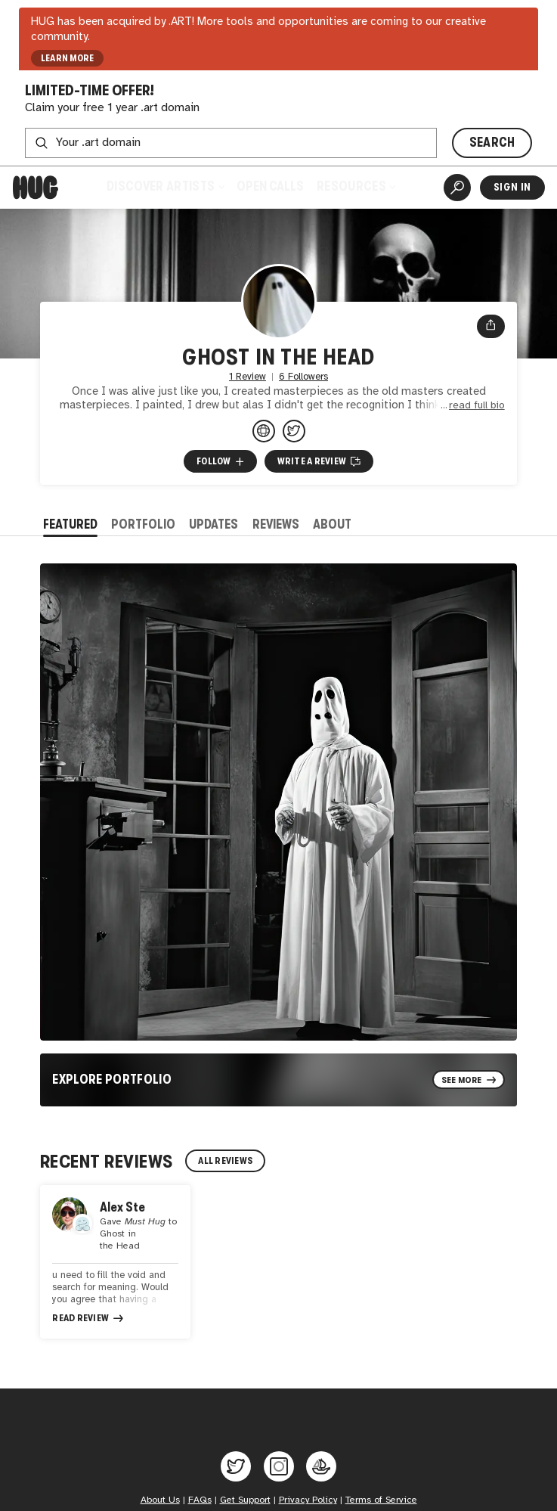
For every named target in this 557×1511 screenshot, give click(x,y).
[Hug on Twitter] (236, 1466)
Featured (70, 524)
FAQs (200, 1500)
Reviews (275, 524)
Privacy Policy (308, 1500)
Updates (213, 524)
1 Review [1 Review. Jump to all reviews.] (247, 377)
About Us (160, 1500)
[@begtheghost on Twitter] (294, 431)
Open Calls (270, 186)
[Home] (35, 187)
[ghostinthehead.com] (263, 431)
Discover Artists (165, 186)
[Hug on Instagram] (279, 1466)
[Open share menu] (491, 326)
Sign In (512, 187)
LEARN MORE (67, 58)
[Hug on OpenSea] (321, 1466)
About (332, 524)
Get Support (245, 1500)
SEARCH (492, 142)
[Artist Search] (457, 187)
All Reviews (225, 1161)
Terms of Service (381, 1500)
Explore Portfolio (112, 1079)
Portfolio (143, 524)
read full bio (477, 405)
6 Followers (303, 377)
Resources (356, 186)
